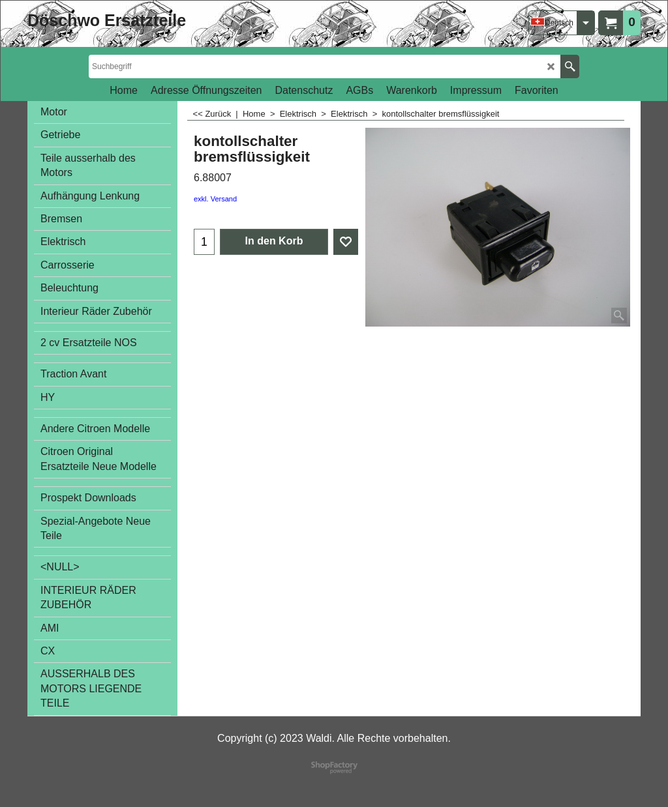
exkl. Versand (215, 199)
